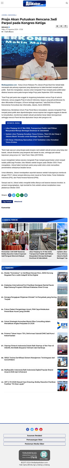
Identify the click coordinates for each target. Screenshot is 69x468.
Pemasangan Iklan (34, 440)
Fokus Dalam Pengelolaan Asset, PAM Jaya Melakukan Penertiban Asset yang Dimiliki (26, 310)
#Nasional (18, 201)
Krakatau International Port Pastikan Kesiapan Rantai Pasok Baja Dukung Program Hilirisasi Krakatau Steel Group (29, 286)
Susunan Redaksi (34, 436)
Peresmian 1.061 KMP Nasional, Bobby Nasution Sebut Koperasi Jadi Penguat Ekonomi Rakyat (14, 254)
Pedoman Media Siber (34, 444)
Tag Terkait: (7, 201)
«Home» (4, 15)
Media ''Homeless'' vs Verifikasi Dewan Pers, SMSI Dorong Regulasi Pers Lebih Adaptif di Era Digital (28, 274)
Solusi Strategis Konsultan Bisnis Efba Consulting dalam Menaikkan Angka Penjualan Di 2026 (27, 323)
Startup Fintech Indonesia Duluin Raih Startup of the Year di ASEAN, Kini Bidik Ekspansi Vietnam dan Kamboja (29, 347)
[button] (65, 26)
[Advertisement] (17, 407)
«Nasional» (12, 15)
